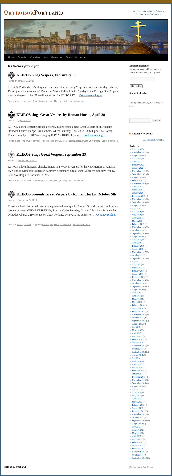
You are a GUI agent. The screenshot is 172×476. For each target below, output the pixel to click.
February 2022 (138, 165)
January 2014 (137, 374)
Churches (35, 57)
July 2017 (136, 261)
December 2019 (138, 196)
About (83, 57)
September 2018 (139, 233)
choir (52, 141)
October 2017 (138, 255)
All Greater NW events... (153, 140)
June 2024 (136, 149)
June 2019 (136, 211)
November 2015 (139, 314)
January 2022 (137, 168)
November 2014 (139, 345)
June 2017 (136, 264)
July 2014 (136, 358)
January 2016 (137, 308)
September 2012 (139, 420)
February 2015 (138, 339)
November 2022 (139, 152)
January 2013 (137, 408)
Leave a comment (75, 101)
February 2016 (138, 305)
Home (11, 57)
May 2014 (136, 361)
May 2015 (136, 330)
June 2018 (136, 239)
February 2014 (138, 370)
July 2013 (136, 389)
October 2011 (138, 455)
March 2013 (137, 402)
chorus (58, 141)
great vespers (46, 101)
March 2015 (137, 336)
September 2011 (139, 458)
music (19, 101)
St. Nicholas (94, 141)
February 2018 (138, 246)
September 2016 (139, 286)
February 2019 (138, 224)
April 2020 (136, 186)
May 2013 (136, 395)
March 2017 (137, 268)
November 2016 (139, 280)
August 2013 (137, 386)
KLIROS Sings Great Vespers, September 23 (51, 154)
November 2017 (139, 252)
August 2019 (137, 205)
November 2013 (139, 380)
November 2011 (139, 452)
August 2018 (137, 236)
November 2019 (139, 199)
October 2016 (138, 283)
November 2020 (139, 183)
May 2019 (136, 214)
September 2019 (139, 202)
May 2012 (136, 433)
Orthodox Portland (15, 467)
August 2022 (137, 155)
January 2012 (137, 445)
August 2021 (137, 177)
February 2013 (138, 405)
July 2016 (136, 292)
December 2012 (138, 411)
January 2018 (137, 249)
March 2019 (137, 221)
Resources (56, 57)
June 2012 (136, 430)
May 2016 (136, 299)
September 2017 (139, 258)
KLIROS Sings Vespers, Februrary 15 (46, 75)
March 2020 (137, 190)
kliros (56, 101)
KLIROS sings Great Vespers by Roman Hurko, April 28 (61, 115)
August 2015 (137, 324)
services (27, 101)
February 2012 (138, 442)
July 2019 (136, 208)
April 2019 (136, 218)
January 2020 (137, 193)
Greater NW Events (142, 133)
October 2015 (138, 317)
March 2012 (137, 439)
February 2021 (138, 180)
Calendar (22, 57)
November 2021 (139, 171)
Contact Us (71, 57)
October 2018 (138, 230)
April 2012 (136, 436)
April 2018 (136, 243)
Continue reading (90, 95)
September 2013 (139, 383)
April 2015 (136, 333)
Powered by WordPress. (143, 467)
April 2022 (136, 161)
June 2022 (136, 158)
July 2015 (136, 327)
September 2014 (139, 352)
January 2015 (137, 342)
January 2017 (137, 274)
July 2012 (136, 427)
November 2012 (139, 414)
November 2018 (139, 227)
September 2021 (139, 174)
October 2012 (138, 417)
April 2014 (136, 364)
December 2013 (138, 377)
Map (45, 57)
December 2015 (138, 311)
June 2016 (136, 296)
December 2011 (138, 448)
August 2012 (137, 423)
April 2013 (136, 399)
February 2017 (138, 271)
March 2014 (137, 367)
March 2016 (137, 302)
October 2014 (138, 349)
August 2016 (137, 289)
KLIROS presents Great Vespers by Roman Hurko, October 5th (66, 194)
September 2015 (139, 321)
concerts (21, 141)
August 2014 (137, 355)
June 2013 (136, 392)
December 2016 (138, 277)
